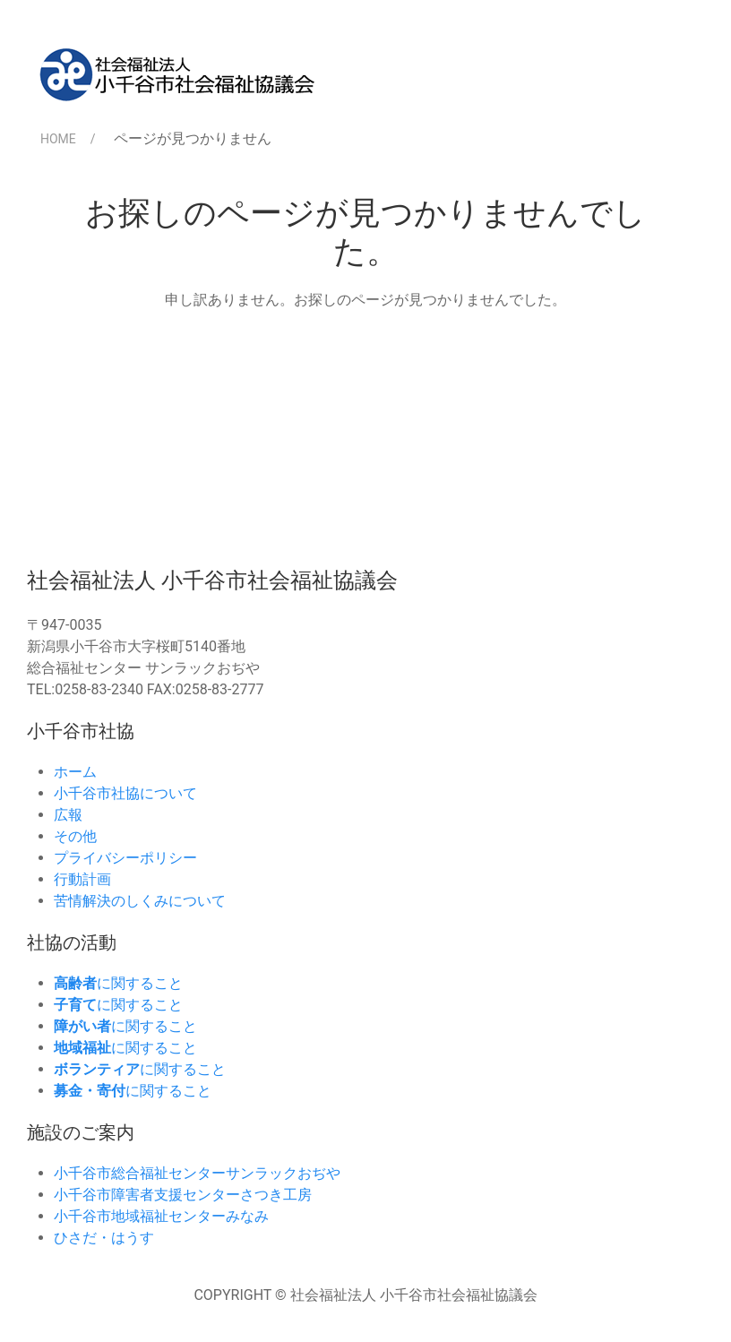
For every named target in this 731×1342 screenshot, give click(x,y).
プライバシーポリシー (125, 857)
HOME (58, 139)
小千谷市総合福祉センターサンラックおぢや (197, 1173)
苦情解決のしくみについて (140, 900)
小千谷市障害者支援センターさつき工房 (183, 1194)
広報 (68, 814)
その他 (75, 836)
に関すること (118, 983)
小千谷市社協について (125, 793)
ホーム (75, 771)
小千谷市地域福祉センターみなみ (161, 1216)
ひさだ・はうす (104, 1237)
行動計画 (82, 879)
